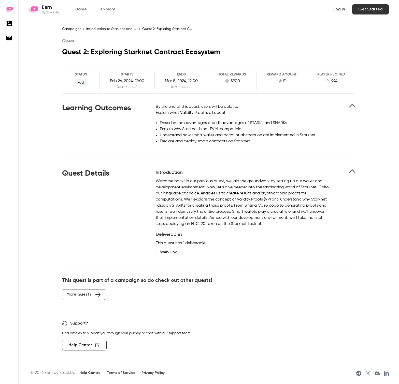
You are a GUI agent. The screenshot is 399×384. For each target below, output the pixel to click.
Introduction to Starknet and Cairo (111, 29)
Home (81, 9)
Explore (108, 9)
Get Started (370, 9)
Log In (339, 9)
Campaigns (71, 29)
